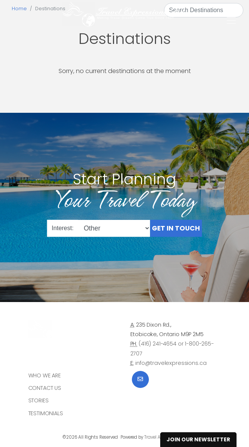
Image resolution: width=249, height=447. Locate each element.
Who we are (44, 375)
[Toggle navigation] (231, 20)
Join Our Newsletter (198, 439)
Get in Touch (176, 227)
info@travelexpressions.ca (170, 363)
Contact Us (45, 388)
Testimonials (45, 413)
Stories (38, 400)
